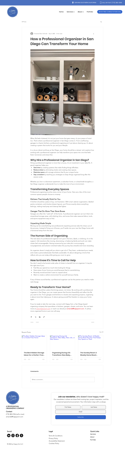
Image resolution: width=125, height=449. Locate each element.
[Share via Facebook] (31, 317)
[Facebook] (17, 435)
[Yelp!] (21, 435)
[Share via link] (44, 317)
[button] (80, 12)
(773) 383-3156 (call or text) (15, 414)
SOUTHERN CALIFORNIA (88, 3)
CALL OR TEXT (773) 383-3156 (112, 3)
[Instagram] (13, 435)
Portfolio (93, 440)
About (92, 437)
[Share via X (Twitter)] (35, 317)
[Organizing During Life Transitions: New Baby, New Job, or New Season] (62, 342)
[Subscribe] (80, 417)
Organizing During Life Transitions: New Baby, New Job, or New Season (62, 354)
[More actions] (94, 34)
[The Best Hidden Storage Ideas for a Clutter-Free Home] (34, 342)
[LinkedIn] (8, 435)
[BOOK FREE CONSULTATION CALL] (109, 12)
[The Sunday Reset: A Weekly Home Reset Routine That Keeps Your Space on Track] (90, 342)
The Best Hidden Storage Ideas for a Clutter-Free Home (34, 354)
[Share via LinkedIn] (40, 317)
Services (93, 434)
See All (101, 332)
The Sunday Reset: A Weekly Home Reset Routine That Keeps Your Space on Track (90, 354)
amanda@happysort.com (14, 417)
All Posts (24, 21)
